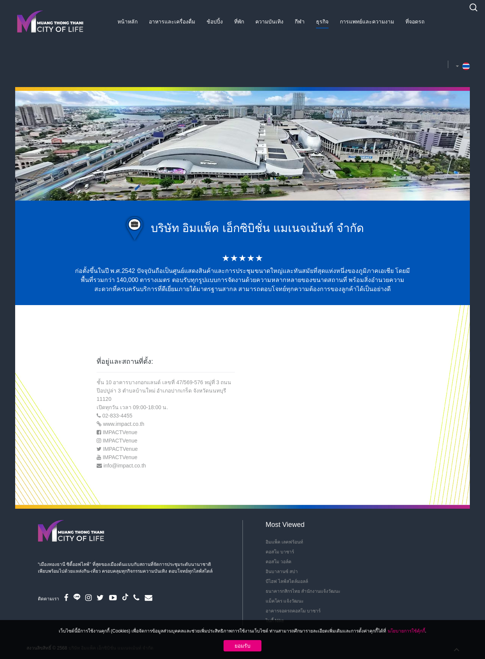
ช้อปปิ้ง (215, 22)
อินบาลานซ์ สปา (282, 571)
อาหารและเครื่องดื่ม (172, 22)
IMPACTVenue (120, 432)
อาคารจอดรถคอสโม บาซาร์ (293, 611)
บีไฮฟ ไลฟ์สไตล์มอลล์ (287, 581)
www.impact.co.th (123, 424)
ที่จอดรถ (414, 22)
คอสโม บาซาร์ (280, 552)
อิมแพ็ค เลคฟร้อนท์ (284, 542)
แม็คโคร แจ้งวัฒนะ (285, 601)
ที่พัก (239, 22)
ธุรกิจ (322, 22)
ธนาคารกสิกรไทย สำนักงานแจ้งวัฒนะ (303, 591)
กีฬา (300, 22)
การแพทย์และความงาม (367, 22)
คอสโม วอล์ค (278, 561)
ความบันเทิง (269, 22)
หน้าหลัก (127, 22)
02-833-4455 (117, 416)
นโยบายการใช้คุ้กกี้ (406, 631)
